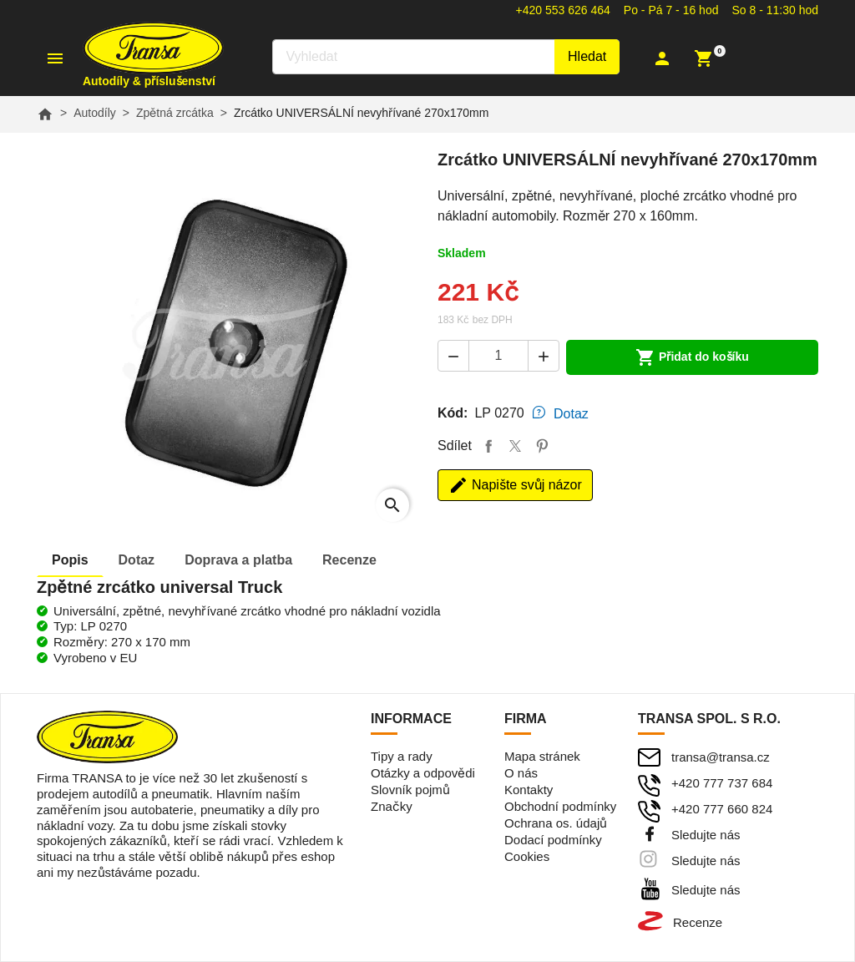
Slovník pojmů (410, 789)
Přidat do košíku (692, 357)
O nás (521, 773)
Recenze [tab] (349, 560)
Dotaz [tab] (571, 414)
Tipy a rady (402, 756)
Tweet (515, 446)
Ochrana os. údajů (555, 823)
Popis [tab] (70, 560)
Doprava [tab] (238, 560)
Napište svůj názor (515, 485)
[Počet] (498, 356)
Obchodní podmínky (560, 806)
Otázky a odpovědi (423, 773)
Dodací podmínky (553, 840)
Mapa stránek (542, 756)
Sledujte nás (706, 835)
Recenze (697, 922)
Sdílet (488, 446)
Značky (391, 806)
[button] (669, 58)
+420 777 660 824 (721, 809)
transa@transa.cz (720, 757)
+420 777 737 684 (721, 783)
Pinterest (542, 446)
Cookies (526, 856)
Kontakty (528, 789)
